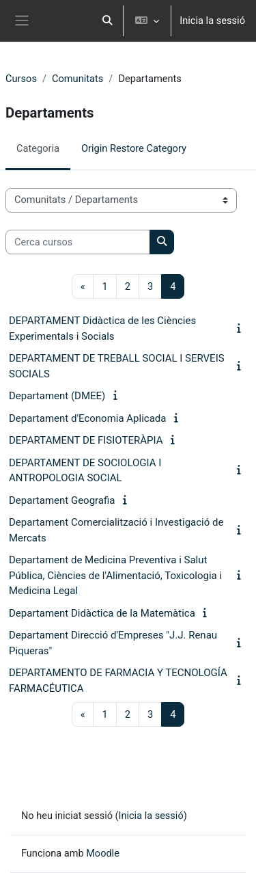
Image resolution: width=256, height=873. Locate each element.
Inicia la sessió (212, 20)
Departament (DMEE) (57, 396)
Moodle (103, 853)
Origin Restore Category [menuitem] (133, 148)
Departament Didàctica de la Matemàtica (102, 613)
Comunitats (77, 78)
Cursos (21, 78)
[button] (108, 21)
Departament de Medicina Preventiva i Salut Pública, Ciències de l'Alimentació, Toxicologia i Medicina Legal (115, 575)
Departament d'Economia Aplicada (87, 418)
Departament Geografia (62, 500)
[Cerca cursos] (77, 242)
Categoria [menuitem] (37, 148)
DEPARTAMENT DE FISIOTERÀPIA (85, 440)
